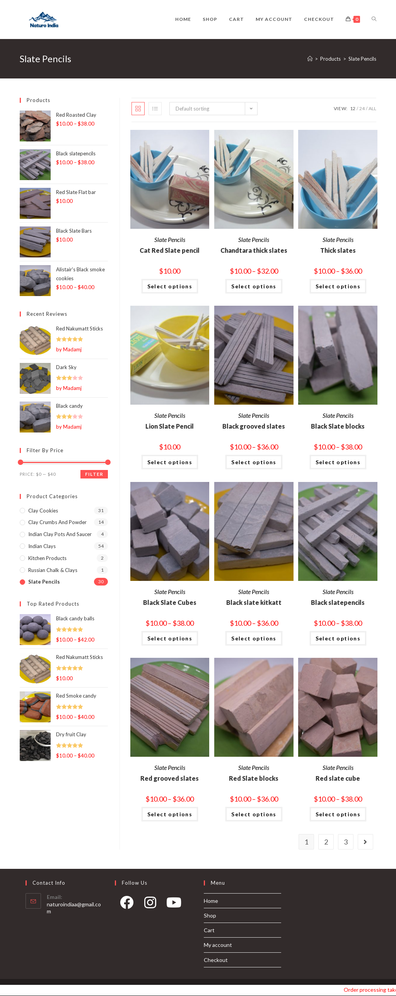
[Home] (309, 59)
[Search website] (374, 19)
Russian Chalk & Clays (52, 570)
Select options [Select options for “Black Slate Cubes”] (170, 638)
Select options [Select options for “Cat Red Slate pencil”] (170, 286)
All (372, 108)
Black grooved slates (253, 426)
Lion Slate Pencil (169, 426)
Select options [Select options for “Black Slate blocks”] (338, 462)
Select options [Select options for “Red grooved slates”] (170, 814)
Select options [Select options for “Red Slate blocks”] (254, 814)
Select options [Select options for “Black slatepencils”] (338, 638)
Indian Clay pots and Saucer (60, 534)
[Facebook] (126, 905)
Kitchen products (47, 558)
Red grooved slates (169, 778)
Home (211, 900)
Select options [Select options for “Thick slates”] (338, 286)
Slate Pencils (169, 239)
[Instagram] (150, 905)
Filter (94, 474)
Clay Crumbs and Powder (57, 522)
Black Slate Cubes (169, 602)
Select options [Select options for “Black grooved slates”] (254, 462)
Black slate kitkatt (254, 602)
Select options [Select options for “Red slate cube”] (338, 814)
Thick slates (338, 250)
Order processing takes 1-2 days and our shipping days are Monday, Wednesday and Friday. (377, 989)
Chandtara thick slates (253, 250)
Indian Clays (42, 546)
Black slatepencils (338, 602)
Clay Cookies (43, 510)
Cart (209, 930)
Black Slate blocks (338, 426)
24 (362, 108)
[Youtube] (173, 905)
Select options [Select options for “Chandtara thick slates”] (254, 286)
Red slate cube (338, 778)
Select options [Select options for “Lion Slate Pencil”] (170, 462)
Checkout (216, 960)
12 (352, 108)
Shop (210, 915)
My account (218, 945)
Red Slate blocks (253, 778)
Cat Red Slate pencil (170, 250)
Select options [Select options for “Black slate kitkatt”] (254, 638)
